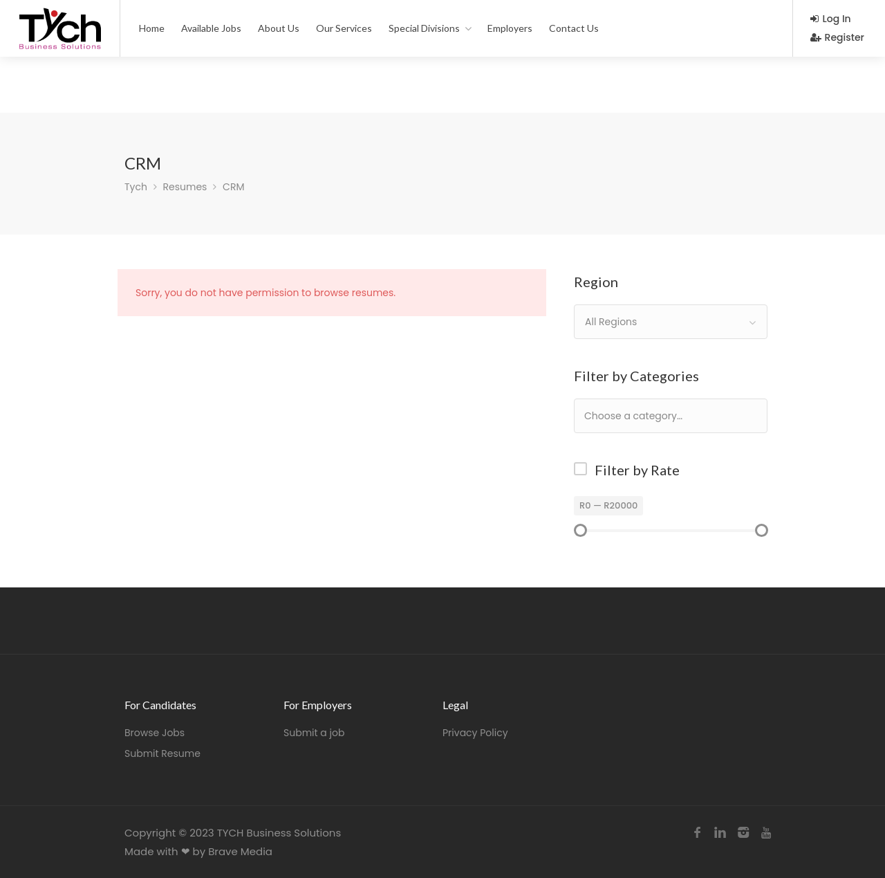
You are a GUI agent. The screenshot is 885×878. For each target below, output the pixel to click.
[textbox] (678, 415)
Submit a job (313, 733)
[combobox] (670, 321)
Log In (830, 19)
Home (152, 28)
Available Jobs (211, 28)
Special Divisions (424, 28)
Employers (509, 28)
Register (837, 37)
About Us (278, 28)
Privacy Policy (475, 733)
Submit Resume (162, 753)
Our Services (344, 28)
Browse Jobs (154, 733)
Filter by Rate (637, 469)
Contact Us (574, 28)
